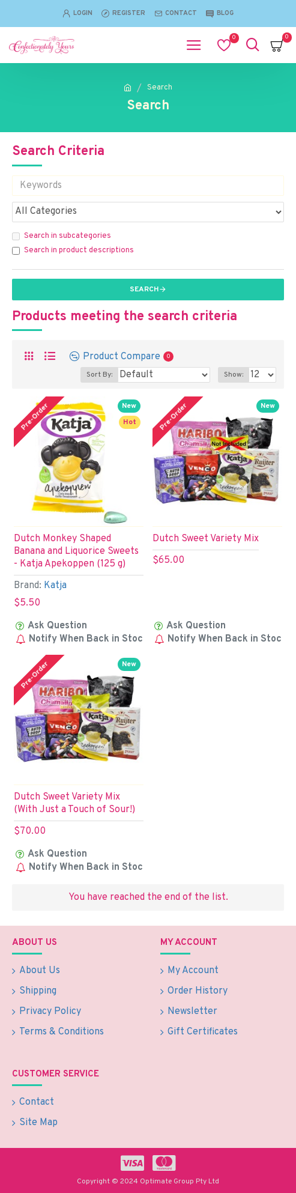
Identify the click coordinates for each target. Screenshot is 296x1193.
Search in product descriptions (73, 250)
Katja (55, 586)
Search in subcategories (61, 236)
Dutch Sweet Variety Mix (206, 539)
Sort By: (99, 375)
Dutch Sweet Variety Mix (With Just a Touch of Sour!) (74, 803)
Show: (233, 375)
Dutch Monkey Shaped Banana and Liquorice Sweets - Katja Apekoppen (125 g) (76, 551)
